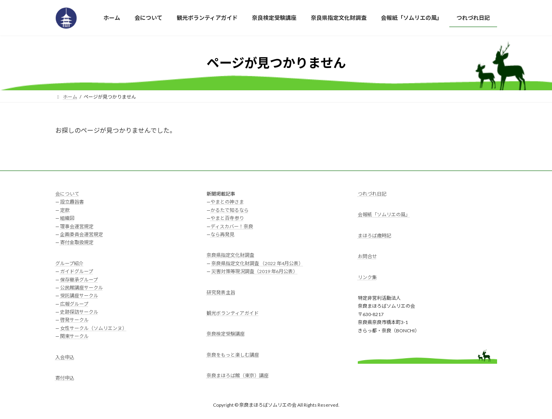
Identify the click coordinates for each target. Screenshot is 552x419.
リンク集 (367, 277)
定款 (65, 210)
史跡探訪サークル (79, 312)
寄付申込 (64, 378)
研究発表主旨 (221, 292)
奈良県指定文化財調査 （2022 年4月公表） (257, 263)
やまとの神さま (227, 202)
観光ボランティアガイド (233, 313)
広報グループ (74, 304)
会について (67, 194)
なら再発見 (222, 234)
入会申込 (64, 357)
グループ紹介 (69, 263)
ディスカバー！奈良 (232, 226)
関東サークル (74, 336)
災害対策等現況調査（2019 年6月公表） (254, 272)
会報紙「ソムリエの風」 (384, 215)
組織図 (67, 218)
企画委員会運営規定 (81, 234)
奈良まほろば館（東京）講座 (238, 376)
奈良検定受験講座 (226, 334)
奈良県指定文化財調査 (230, 255)
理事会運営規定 (77, 226)
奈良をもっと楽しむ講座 (233, 355)
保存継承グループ (79, 280)
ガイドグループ (76, 272)
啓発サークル (74, 320)
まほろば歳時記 (374, 236)
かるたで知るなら (230, 210)
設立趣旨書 (72, 202)
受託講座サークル (79, 296)
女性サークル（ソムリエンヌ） (93, 328)
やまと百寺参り (227, 218)
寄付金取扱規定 (77, 243)
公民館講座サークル (81, 288)
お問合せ (367, 257)
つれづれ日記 (372, 194)
